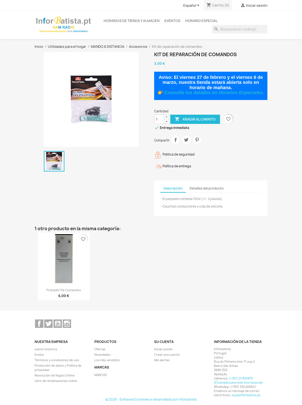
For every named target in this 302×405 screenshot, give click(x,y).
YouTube (57, 323)
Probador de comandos (63, 290)
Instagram (67, 323)
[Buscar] (239, 29)
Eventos (172, 20)
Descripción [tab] (173, 188)
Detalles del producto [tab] (207, 188)
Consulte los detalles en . (214, 92)
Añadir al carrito (195, 119)
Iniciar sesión (163, 349)
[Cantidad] (159, 119)
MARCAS (100, 375)
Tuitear (186, 140)
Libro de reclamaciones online (56, 381)
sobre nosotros (46, 349)
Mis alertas (162, 360)
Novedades (102, 355)
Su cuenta (164, 341)
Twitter (48, 323)
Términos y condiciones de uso (57, 360)
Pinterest (197, 140)
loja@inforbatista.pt (246, 395)
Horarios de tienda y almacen (132, 20)
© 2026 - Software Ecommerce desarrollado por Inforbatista (151, 399)
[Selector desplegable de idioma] (192, 5)
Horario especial (201, 20)
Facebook (39, 323)
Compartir (175, 140)
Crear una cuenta (167, 355)
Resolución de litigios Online (55, 375)
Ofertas (99, 349)
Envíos (39, 355)
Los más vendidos (107, 360)
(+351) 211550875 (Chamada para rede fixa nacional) (238, 380)
